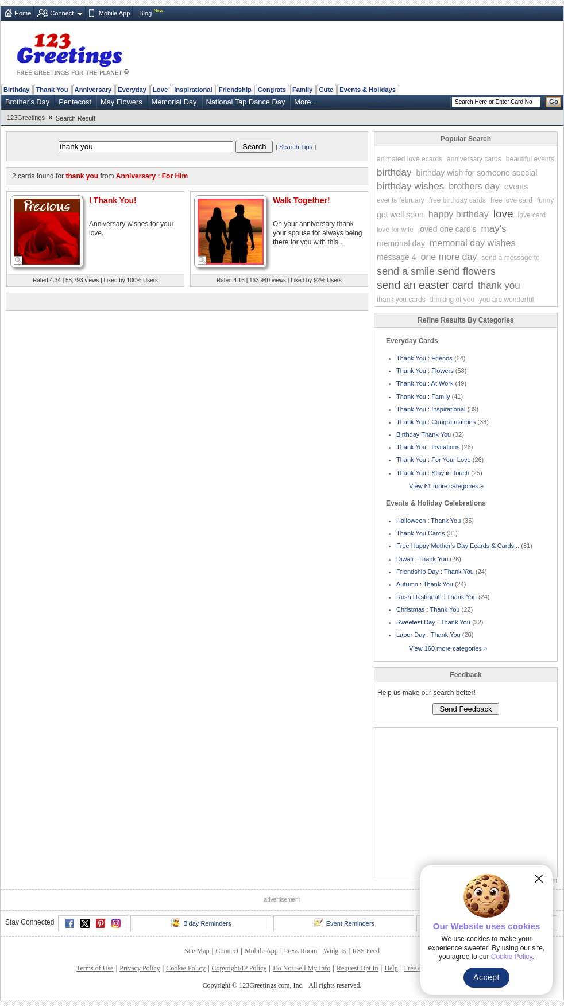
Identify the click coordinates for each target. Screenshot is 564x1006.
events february (400, 200)
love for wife (395, 230)
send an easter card (425, 285)
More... (305, 102)
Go (553, 101)
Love (160, 89)
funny (545, 200)
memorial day (401, 243)
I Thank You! (113, 200)
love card (532, 215)
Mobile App (114, 13)
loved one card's (447, 229)
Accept (486, 977)
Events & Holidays (367, 89)
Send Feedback (465, 709)
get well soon (400, 214)
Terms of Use (94, 968)
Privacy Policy (139, 968)
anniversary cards (474, 159)
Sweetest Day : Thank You (433, 622)
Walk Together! (301, 200)
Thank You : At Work (424, 383)
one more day (448, 257)
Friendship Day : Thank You (435, 571)
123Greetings (26, 117)
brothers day (474, 186)
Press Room (301, 951)
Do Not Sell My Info (301, 968)
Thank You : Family (423, 396)
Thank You (52, 89)
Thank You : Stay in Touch (432, 472)
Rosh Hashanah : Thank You (436, 596)
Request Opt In (357, 968)
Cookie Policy (185, 968)
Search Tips (295, 146)
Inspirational (193, 89)
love (503, 214)
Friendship (235, 89)
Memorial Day (174, 102)
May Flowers (121, 102)
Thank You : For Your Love (433, 459)
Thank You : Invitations (428, 447)
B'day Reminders (201, 922)
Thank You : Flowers (425, 370)
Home (22, 13)
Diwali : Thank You (422, 559)
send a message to (510, 258)
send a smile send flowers (436, 271)
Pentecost (75, 102)
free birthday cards (457, 200)
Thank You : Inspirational (430, 409)
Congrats (272, 89)
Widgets (334, 951)
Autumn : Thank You (424, 584)
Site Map (197, 951)
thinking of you (452, 300)
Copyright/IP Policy (238, 968)
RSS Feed (366, 951)
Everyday (132, 89)
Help (390, 968)
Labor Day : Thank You (428, 634)
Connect (62, 13)
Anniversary (93, 89)
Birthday (16, 89)
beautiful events (530, 159)
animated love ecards (409, 159)
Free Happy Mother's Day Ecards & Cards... (457, 545)
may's (494, 228)
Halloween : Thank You (428, 520)
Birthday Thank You (423, 434)
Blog (145, 13)
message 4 (396, 257)
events (516, 186)
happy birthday (458, 214)
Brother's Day (27, 102)
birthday (394, 172)
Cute (326, 89)
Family (302, 89)
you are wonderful (506, 300)
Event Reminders (344, 922)
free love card (511, 200)
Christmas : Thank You (427, 609)
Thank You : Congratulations (436, 421)
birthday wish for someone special (476, 172)
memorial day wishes (472, 243)
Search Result (75, 118)
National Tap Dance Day (245, 102)
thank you (499, 285)
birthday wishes (410, 186)
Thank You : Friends (424, 358)
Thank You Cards (420, 533)
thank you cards (401, 300)
